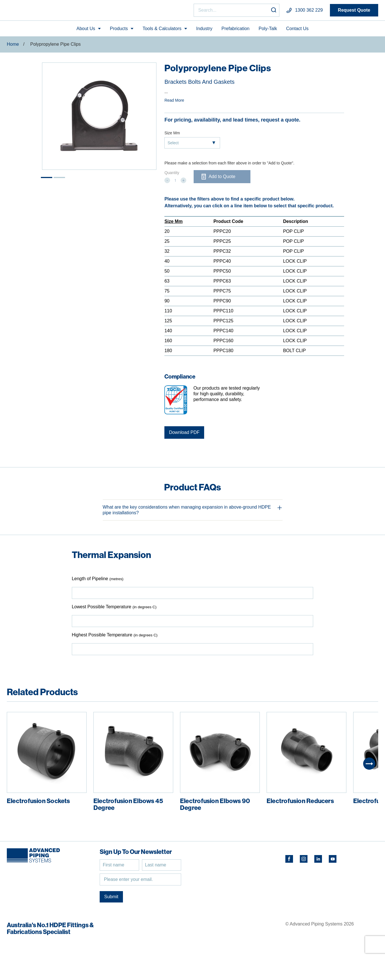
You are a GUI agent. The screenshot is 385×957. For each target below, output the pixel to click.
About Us (85, 30)
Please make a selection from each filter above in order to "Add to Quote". (229, 165)
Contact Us (297, 30)
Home (13, 46)
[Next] (369, 766)
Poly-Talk (268, 30)
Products (119, 30)
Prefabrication (235, 30)
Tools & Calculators (162, 30)
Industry (204, 30)
